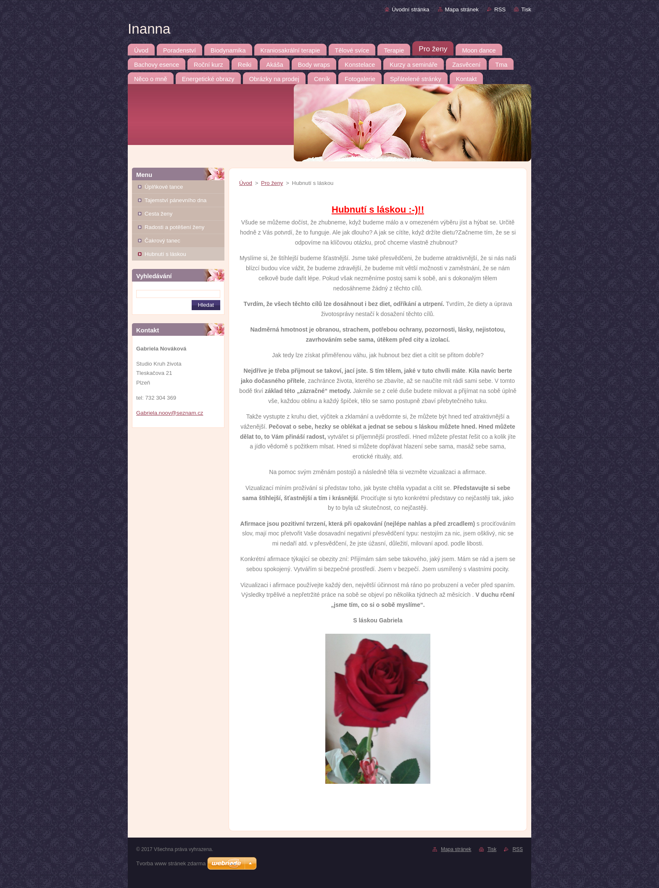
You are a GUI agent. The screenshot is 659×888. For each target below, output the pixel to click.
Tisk (526, 9)
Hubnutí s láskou (165, 254)
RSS (500, 9)
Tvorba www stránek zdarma (171, 863)
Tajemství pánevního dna (176, 200)
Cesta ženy (158, 214)
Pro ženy (272, 183)
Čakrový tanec (162, 240)
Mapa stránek (462, 9)
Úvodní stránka (410, 9)
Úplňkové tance (164, 187)
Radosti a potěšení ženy (174, 227)
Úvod (245, 183)
